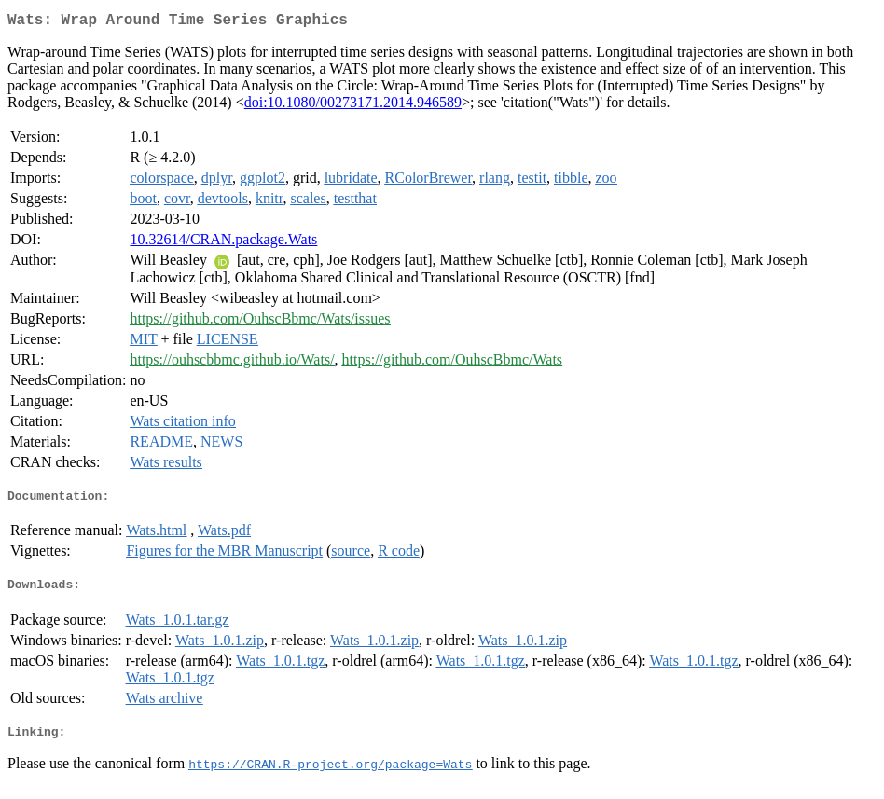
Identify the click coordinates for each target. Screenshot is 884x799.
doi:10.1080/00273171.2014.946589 (353, 106)
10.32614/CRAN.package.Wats (223, 243)
